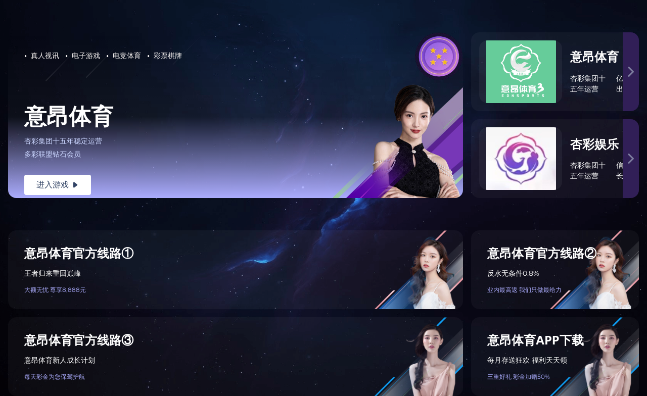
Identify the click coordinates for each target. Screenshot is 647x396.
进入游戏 (57, 184)
